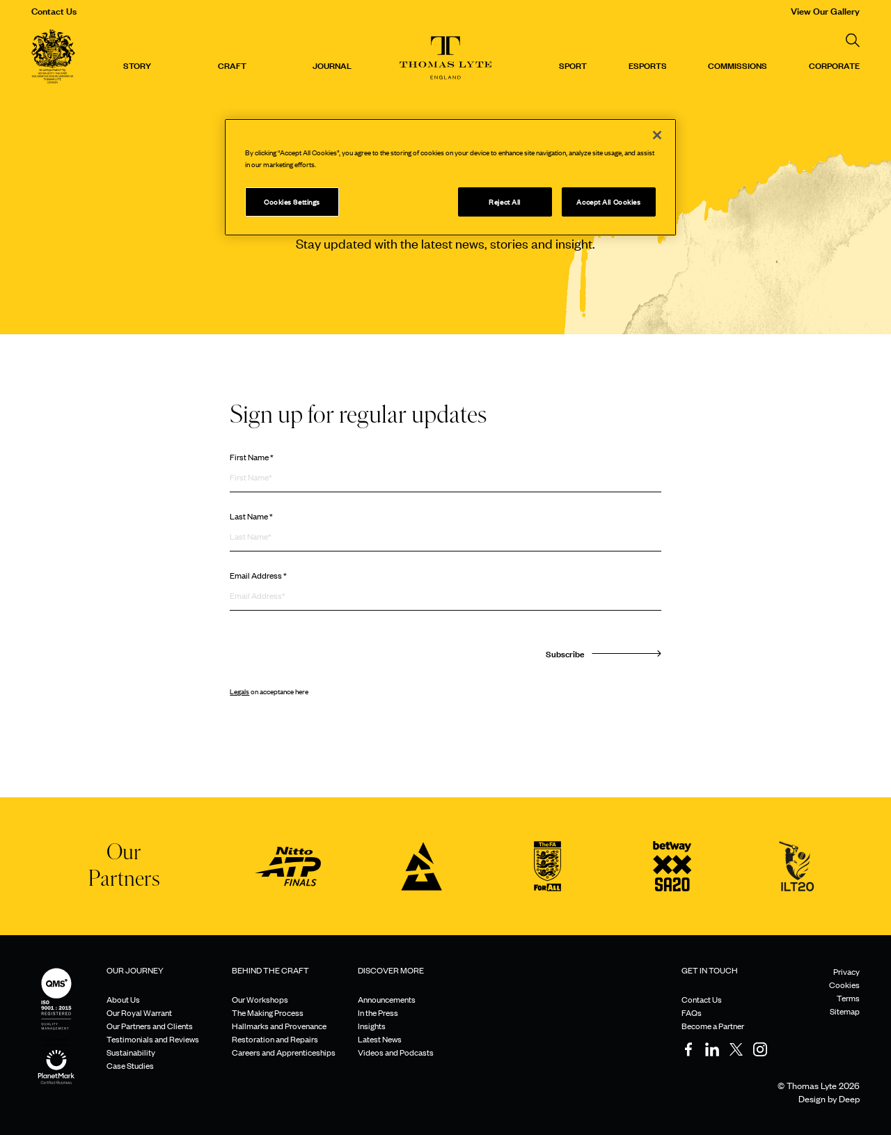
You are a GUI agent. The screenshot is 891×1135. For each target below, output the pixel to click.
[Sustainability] (56, 1053)
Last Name (251, 516)
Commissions (737, 65)
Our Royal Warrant (139, 1012)
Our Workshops (260, 999)
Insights (372, 1025)
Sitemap (845, 1011)
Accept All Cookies (608, 202)
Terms (848, 998)
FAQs (691, 1012)
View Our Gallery (825, 10)
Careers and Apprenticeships (284, 1052)
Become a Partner (712, 1025)
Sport (573, 65)
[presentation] (335, 655)
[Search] (853, 40)
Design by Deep (829, 1098)
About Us (123, 999)
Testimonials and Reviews (153, 1039)
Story (137, 65)
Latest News (380, 1039)
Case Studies (130, 1065)
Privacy (846, 971)
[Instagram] (760, 1049)
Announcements (387, 999)
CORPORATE (834, 65)
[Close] (657, 135)
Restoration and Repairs (275, 1039)
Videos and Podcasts (396, 1052)
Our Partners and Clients (150, 1025)
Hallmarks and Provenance (279, 1025)
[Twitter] (736, 1049)
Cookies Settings (292, 202)
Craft (232, 65)
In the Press (378, 1012)
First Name (252, 457)
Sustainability (131, 1052)
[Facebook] (688, 1049)
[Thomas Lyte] (53, 58)
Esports (648, 65)
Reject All (505, 202)
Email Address (258, 575)
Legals (239, 691)
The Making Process (267, 1012)
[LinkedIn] (712, 1049)
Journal (332, 65)
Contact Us (54, 10)
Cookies (844, 984)
